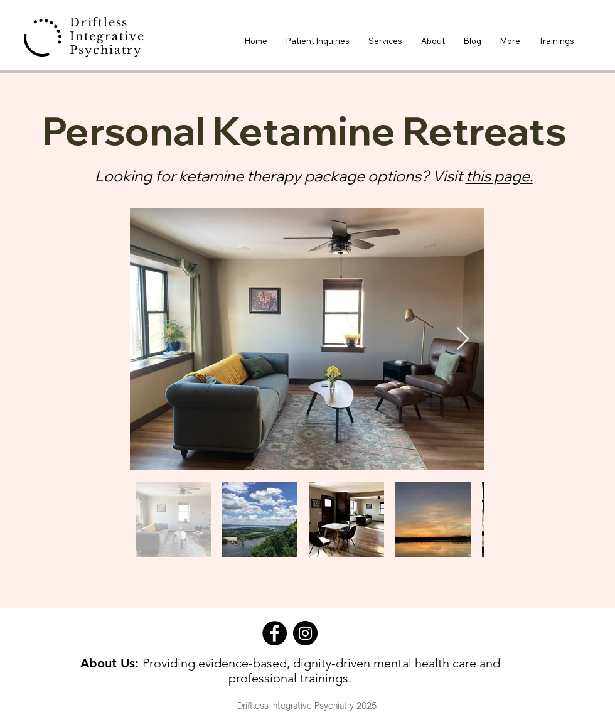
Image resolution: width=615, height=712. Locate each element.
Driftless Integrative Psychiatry (107, 36)
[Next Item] (463, 339)
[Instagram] (305, 633)
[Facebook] (274, 633)
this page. (499, 175)
